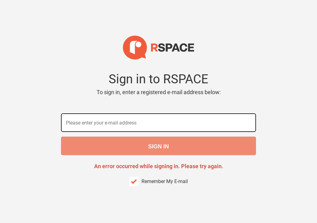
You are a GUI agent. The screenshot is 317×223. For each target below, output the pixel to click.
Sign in (158, 146)
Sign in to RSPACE (159, 84)
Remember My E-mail (164, 181)
